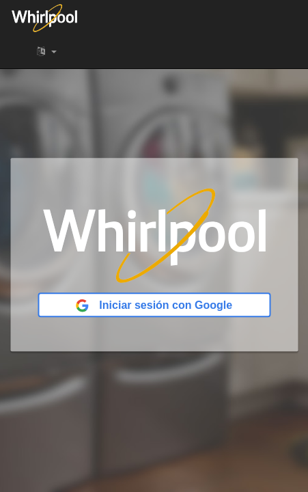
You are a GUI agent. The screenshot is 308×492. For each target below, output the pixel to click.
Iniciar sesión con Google (154, 306)
